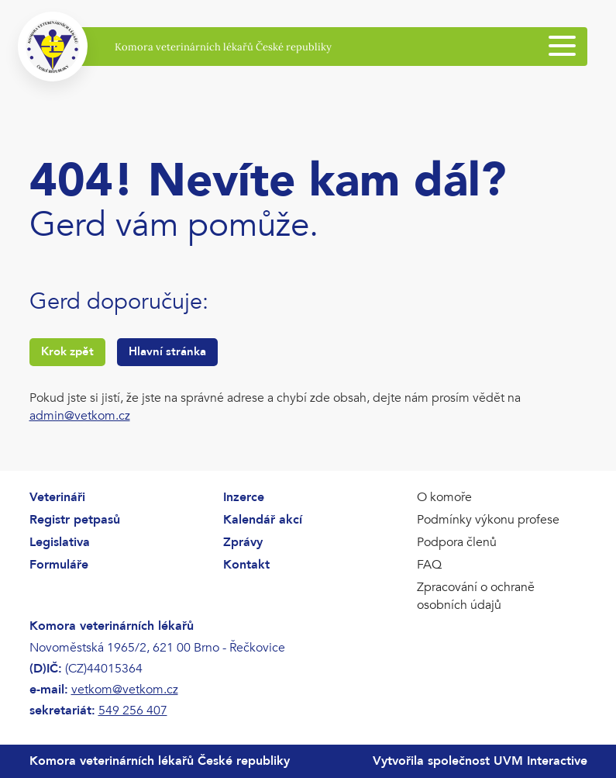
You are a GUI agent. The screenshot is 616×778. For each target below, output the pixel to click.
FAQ (429, 564)
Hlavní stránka (167, 351)
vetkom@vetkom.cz (124, 689)
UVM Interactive (540, 760)
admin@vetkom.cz (79, 415)
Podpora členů (457, 542)
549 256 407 (132, 710)
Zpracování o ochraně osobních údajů (476, 596)
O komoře (444, 497)
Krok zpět (67, 351)
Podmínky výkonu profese (488, 519)
